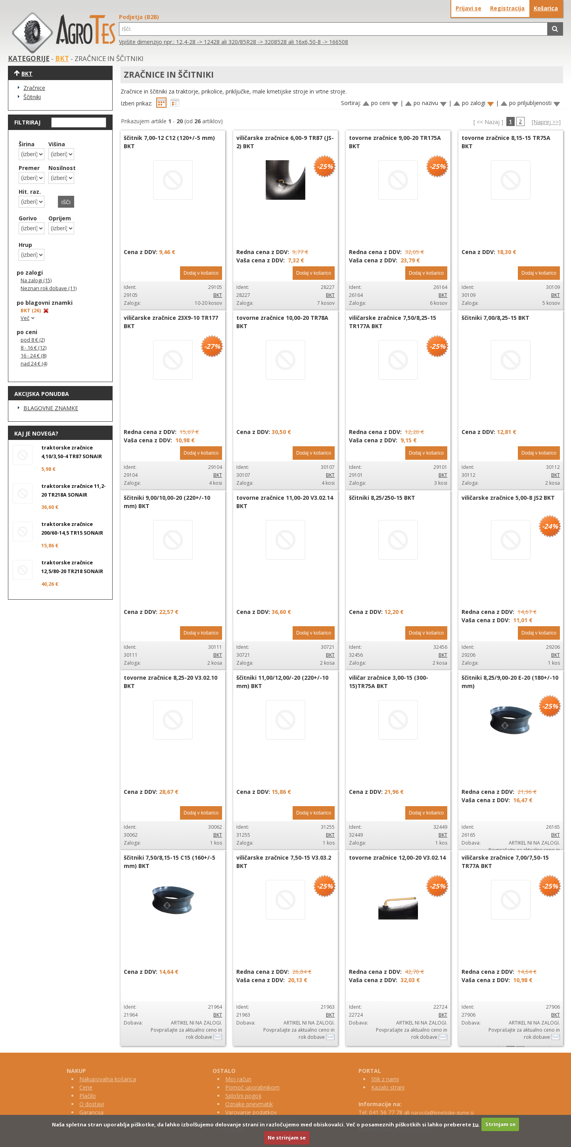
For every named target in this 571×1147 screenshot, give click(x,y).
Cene (85, 1087)
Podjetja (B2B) (139, 17)
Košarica (546, 8)
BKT (62, 58)
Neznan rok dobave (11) (49, 288)
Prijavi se (468, 8)
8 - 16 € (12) (33, 347)
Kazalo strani (387, 1087)
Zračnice (34, 88)
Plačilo (87, 1095)
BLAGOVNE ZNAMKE (50, 408)
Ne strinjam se (287, 1137)
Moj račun (238, 1079)
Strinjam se (500, 1124)
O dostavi (91, 1104)
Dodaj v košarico (201, 273)
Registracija (507, 8)
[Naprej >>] (546, 122)
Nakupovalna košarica (107, 1079)
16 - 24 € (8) (33, 355)
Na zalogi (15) (36, 280)
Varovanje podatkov (251, 1112)
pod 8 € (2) (33, 339)
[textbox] (333, 29)
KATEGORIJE (29, 58)
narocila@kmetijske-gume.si (442, 1112)
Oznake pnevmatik (249, 1104)
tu (475, 1124)
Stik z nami (385, 1079)
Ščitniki (32, 97)
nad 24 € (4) (34, 363)
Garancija (91, 1112)
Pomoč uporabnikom (252, 1087)
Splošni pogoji (243, 1095)
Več (28, 318)
